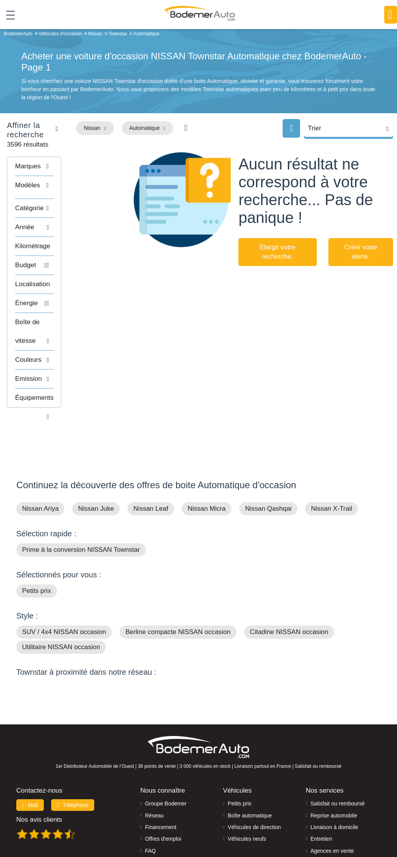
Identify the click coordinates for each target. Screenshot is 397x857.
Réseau (154, 766)
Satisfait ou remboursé (338, 754)
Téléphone (73, 756)
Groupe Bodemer (165, 754)
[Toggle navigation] (7, 15)
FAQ (150, 801)
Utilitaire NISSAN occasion (61, 597)
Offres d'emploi (163, 789)
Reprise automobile (334, 766)
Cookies (297, 825)
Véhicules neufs (247, 789)
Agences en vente (332, 801)
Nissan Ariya (40, 459)
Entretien (321, 789)
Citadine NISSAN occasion (289, 582)
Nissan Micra (207, 459)
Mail (30, 756)
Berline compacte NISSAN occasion (177, 582)
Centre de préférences (215, 825)
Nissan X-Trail (331, 459)
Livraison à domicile (334, 778)
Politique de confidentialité (340, 825)
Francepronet (115, 824)
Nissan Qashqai (268, 459)
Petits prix (36, 541)
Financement (160, 778)
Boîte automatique (250, 766)
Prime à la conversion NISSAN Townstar (81, 500)
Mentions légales (264, 825)
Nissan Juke (96, 459)
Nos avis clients (39, 770)
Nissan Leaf (150, 459)
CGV (379, 825)
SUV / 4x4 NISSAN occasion (64, 582)
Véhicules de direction (254, 778)
